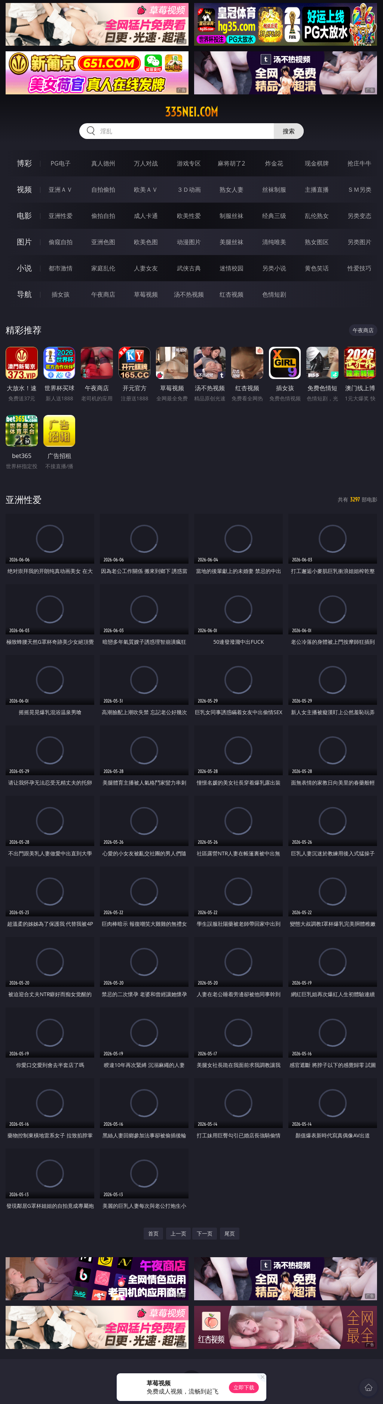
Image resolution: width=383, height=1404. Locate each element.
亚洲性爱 (61, 216)
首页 (153, 1233)
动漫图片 (189, 242)
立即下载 (243, 1387)
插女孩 (61, 294)
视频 (24, 189)
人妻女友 (146, 268)
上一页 (178, 1233)
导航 (24, 294)
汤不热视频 (189, 294)
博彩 (24, 163)
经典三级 (274, 216)
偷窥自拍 (61, 242)
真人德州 (103, 163)
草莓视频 (146, 294)
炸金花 (274, 163)
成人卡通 (146, 216)
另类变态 (359, 216)
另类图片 (359, 242)
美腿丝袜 (231, 242)
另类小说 (274, 268)
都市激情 (61, 268)
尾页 (229, 1233)
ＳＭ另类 (359, 189)
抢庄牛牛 (359, 163)
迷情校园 (231, 268)
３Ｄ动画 (189, 189)
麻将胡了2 (231, 163)
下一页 (204, 1233)
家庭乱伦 (103, 268)
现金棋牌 (317, 163)
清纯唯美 (274, 242)
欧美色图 (146, 242)
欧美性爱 (189, 216)
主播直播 (317, 189)
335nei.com (191, 111)
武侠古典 (189, 268)
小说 (24, 268)
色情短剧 (274, 294)
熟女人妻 (231, 189)
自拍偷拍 (103, 189)
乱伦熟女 (317, 216)
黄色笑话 (317, 268)
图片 (24, 242)
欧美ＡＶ (146, 189)
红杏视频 (231, 294)
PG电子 (60, 163)
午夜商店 (103, 294)
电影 (24, 215)
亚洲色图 (103, 242)
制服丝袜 (231, 216)
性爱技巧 (359, 268)
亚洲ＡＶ (61, 189)
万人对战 (146, 163)
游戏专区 (189, 163)
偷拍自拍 (103, 216)
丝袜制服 (274, 189)
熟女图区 (317, 242)
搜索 (289, 131)
